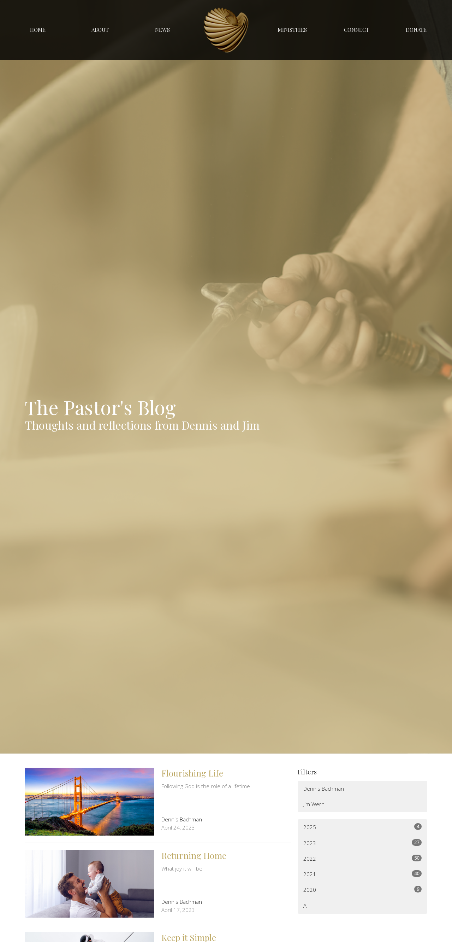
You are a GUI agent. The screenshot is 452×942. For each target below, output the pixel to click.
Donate (416, 29)
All (306, 905)
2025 (362, 827)
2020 (362, 889)
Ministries (292, 29)
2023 (362, 843)
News (162, 29)
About (100, 29)
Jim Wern (314, 804)
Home (38, 29)
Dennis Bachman (323, 788)
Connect (356, 29)
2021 (362, 874)
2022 (362, 858)
